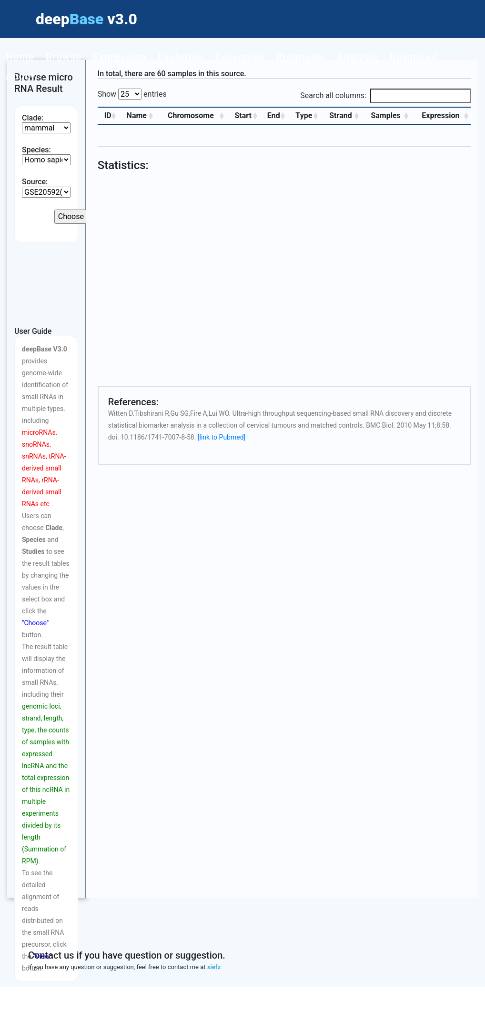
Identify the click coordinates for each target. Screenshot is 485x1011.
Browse (63, 57)
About (20, 76)
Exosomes (239, 57)
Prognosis (300, 57)
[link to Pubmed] (221, 437)
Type (303, 115)
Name (136, 115)
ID (107, 115)
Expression (120, 57)
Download (413, 57)
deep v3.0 (86, 19)
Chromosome (191, 115)
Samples (385, 115)
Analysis (357, 57)
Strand (340, 115)
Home (20, 57)
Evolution (180, 57)
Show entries (132, 94)
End (273, 115)
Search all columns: (385, 96)
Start (243, 115)
